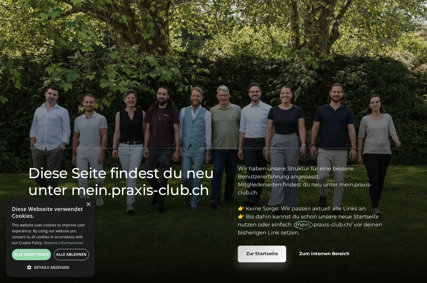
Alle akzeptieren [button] (31, 254)
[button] (50, 267)
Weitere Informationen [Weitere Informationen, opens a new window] (64, 242)
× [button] (88, 204)
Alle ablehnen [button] (71, 254)
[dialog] (50, 237)
